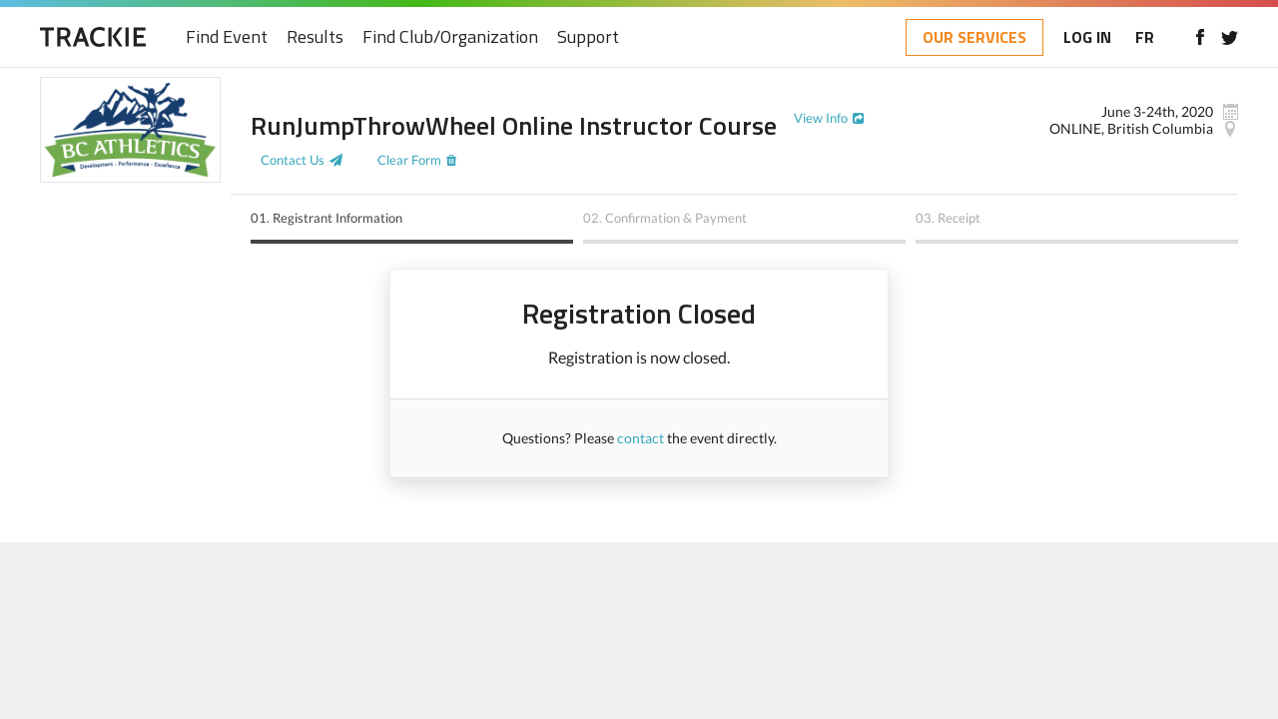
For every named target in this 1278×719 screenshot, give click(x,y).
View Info (821, 118)
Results (315, 37)
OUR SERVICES (974, 37)
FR (1144, 37)
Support (588, 37)
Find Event (227, 37)
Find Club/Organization (450, 37)
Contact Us (292, 160)
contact (640, 437)
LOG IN (1087, 37)
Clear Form (409, 160)
